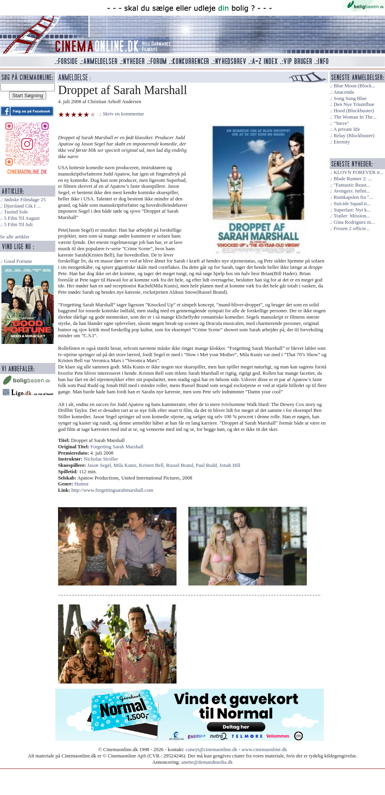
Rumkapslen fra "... (353, 197)
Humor (81, 484)
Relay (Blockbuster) (354, 135)
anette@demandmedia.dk (207, 762)
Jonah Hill (230, 465)
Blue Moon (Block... (355, 86)
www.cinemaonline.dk (264, 749)
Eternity (342, 142)
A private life (346, 129)
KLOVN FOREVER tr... (358, 172)
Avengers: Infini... (351, 191)
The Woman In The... (355, 117)
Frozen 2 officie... (352, 228)
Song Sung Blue (350, 98)
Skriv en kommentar (123, 114)
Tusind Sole (16, 212)
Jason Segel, (100, 465)
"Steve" (341, 123)
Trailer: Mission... (352, 216)
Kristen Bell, (152, 465)
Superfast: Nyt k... (352, 210)
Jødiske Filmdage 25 (25, 199)
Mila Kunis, (126, 465)
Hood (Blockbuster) (354, 110)
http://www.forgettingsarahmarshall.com (112, 490)
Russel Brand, (181, 465)
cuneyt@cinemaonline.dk (211, 749)
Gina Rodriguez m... (354, 222)
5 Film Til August (22, 218)
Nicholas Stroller (101, 459)
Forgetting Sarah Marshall (116, 446)
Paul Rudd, (208, 465)
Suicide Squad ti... (352, 203)
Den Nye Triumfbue (354, 104)
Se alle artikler (15, 237)
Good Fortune (18, 261)
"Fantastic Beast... (352, 185)
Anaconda (343, 92)
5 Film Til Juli (18, 224)
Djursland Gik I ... (22, 206)
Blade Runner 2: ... (353, 178)
